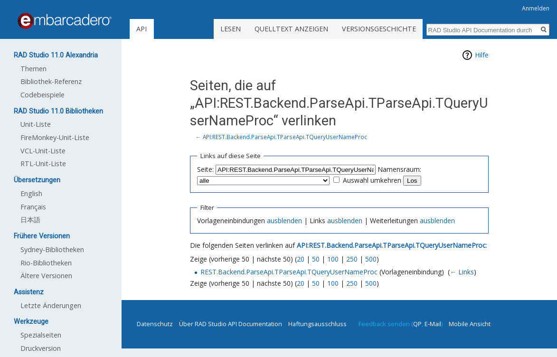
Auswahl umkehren (372, 180)
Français (33, 206)
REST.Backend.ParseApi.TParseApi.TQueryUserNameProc (289, 271)
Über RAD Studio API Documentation (230, 323)
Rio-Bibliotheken (46, 262)
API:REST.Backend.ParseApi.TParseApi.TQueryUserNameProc (285, 137)
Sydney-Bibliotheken (52, 249)
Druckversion (40, 348)
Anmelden (535, 8)
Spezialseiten (40, 334)
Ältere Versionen (46, 275)
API (141, 28)
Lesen (230, 28)
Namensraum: (399, 169)
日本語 (30, 219)
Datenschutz (155, 323)
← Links (462, 271)
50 (316, 258)
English (31, 193)
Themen (33, 68)
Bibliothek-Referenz (51, 81)
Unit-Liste (35, 124)
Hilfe (482, 54)
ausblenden (284, 220)
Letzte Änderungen (50, 305)
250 (352, 258)
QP (417, 323)
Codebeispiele (42, 94)
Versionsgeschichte (379, 28)
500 (371, 258)
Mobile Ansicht (470, 323)
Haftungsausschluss (317, 323)
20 (300, 258)
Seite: (205, 169)
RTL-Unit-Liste (43, 163)
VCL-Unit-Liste (43, 150)
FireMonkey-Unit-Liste (54, 137)
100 (333, 258)
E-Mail (433, 323)
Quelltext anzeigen (291, 28)
